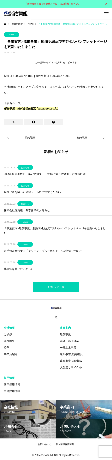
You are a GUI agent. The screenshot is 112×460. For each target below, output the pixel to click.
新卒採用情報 (12, 384)
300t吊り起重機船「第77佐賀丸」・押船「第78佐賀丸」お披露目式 (44, 174)
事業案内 (65, 327)
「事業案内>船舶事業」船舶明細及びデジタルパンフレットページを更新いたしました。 (55, 230)
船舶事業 (65, 334)
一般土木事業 (68, 347)
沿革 (6, 347)
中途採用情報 (12, 391)
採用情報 (9, 377)
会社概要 (9, 341)
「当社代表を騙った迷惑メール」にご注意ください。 (52, 4)
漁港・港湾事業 (69, 341)
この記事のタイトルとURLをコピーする (56, 62)
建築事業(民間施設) (71, 360)
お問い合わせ (45, 444)
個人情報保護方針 (65, 444)
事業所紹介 (10, 354)
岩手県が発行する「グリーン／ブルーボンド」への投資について (43, 250)
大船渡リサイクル (71, 367)
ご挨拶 (8, 334)
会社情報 (9, 327)
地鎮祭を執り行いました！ (20, 268)
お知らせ (25, 167)
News (11, 34)
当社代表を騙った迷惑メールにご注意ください (32, 192)
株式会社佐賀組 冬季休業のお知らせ (27, 210)
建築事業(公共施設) (71, 354)
